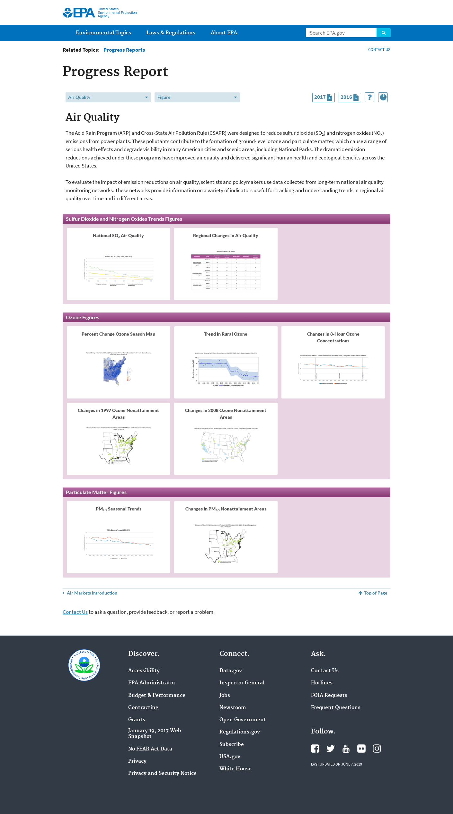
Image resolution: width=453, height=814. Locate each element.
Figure (163, 97)
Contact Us (75, 611)
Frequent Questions (335, 708)
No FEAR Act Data (150, 749)
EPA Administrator (151, 683)
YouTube (346, 748)
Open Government (242, 720)
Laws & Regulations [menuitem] (171, 33)
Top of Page (375, 593)
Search (384, 32)
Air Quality (79, 97)
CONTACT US (379, 49)
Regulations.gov (239, 732)
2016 (351, 97)
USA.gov (229, 757)
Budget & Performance (156, 695)
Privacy (137, 761)
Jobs (224, 695)
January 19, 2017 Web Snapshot (154, 734)
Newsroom (232, 708)
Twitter (330, 748)
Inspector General (241, 683)
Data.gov (230, 671)
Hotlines (322, 683)
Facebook (315, 748)
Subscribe (231, 745)
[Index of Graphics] (383, 97)
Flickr (361, 748)
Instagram (377, 748)
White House (235, 769)
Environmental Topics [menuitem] (103, 33)
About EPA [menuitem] (224, 33)
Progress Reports (124, 50)
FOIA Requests (329, 695)
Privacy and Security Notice (162, 773)
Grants (136, 720)
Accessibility (144, 671)
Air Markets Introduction (92, 593)
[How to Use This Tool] (369, 97)
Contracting (143, 708)
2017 (324, 97)
